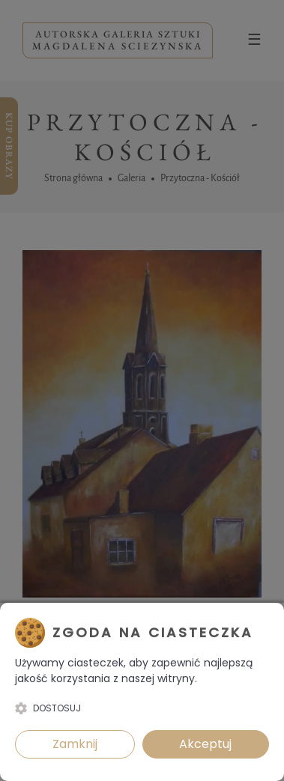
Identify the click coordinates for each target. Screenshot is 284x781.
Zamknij (74, 744)
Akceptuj (205, 744)
